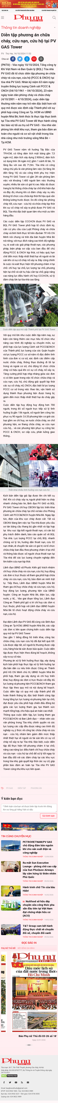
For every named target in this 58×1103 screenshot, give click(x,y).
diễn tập (22, 788)
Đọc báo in (5, 10)
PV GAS (9, 788)
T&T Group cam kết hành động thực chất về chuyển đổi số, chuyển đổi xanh (38, 929)
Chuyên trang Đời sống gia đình (24, 10)
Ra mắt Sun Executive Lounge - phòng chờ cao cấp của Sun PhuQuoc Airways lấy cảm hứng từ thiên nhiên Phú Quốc (40, 870)
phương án (36, 788)
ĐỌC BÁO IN (29, 942)
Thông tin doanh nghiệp (21, 27)
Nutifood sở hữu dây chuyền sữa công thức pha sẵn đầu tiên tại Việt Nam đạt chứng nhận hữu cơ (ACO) (38, 908)
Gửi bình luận (48, 816)
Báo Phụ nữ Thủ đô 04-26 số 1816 (29, 1036)
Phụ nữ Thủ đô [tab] (8, 948)
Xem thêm (29, 1050)
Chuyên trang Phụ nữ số (49, 10)
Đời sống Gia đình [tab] (26, 948)
